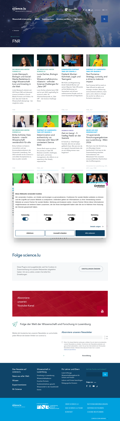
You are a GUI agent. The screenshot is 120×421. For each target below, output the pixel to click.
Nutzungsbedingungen (100, 401)
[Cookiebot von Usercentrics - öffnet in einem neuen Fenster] (96, 186)
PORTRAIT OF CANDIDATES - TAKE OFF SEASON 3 (96, 70)
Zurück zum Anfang (99, 415)
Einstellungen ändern (91, 269)
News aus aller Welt (20, 374)
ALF (66, 110)
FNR (13, 110)
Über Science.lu (79, 401)
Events (39, 387)
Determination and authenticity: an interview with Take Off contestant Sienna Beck (47, 140)
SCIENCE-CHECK (67, 131)
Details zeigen (95, 226)
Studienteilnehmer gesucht (46, 382)
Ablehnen (29, 233)
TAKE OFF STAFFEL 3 (70, 70)
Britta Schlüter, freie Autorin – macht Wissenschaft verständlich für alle (21, 139)
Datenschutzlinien (98, 405)
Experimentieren (48, 19)
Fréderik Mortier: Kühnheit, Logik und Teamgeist (71, 76)
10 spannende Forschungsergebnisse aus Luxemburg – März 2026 (96, 139)
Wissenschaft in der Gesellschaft (47, 385)
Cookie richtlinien (98, 408)
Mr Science (78, 19)
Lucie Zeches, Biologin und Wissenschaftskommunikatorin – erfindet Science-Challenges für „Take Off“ (47, 80)
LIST (87, 168)
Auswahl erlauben (60, 233)
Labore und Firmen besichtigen (72, 378)
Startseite (15, 30)
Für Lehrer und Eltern (64, 19)
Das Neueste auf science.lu (19, 368)
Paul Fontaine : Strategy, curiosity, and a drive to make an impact (96, 78)
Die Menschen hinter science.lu (20, 70)
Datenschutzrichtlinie (70, 347)
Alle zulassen (90, 233)
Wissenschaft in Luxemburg (22, 19)
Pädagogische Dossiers (69, 381)
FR (106, 10)
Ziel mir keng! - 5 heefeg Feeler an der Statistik (71, 135)
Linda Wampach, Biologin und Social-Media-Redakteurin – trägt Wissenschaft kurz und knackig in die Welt (22, 80)
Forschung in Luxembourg (45, 373)
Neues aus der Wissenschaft (92, 131)
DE (103, 10)
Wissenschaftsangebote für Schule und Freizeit (71, 374)
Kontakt (77, 408)
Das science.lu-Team (81, 405)
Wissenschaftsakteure (44, 376)
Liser (91, 168)
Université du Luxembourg (95, 166)
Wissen (37, 19)
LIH (106, 166)
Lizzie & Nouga (67, 371)
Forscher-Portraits (43, 379)
